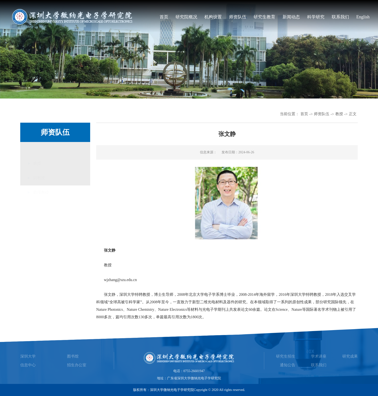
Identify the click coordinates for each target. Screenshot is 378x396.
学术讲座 (318, 356)
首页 (164, 16)
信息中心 (28, 365)
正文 (353, 114)
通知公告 (287, 365)
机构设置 (213, 16)
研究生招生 (285, 356)
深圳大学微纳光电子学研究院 (172, 390)
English (363, 16)
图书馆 (73, 356)
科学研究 (315, 16)
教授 (339, 114)
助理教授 (41, 179)
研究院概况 (186, 16)
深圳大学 (28, 356)
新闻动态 (291, 16)
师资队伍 (237, 16)
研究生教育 (264, 16)
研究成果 (350, 356)
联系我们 (340, 16)
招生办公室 (76, 365)
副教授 (39, 164)
